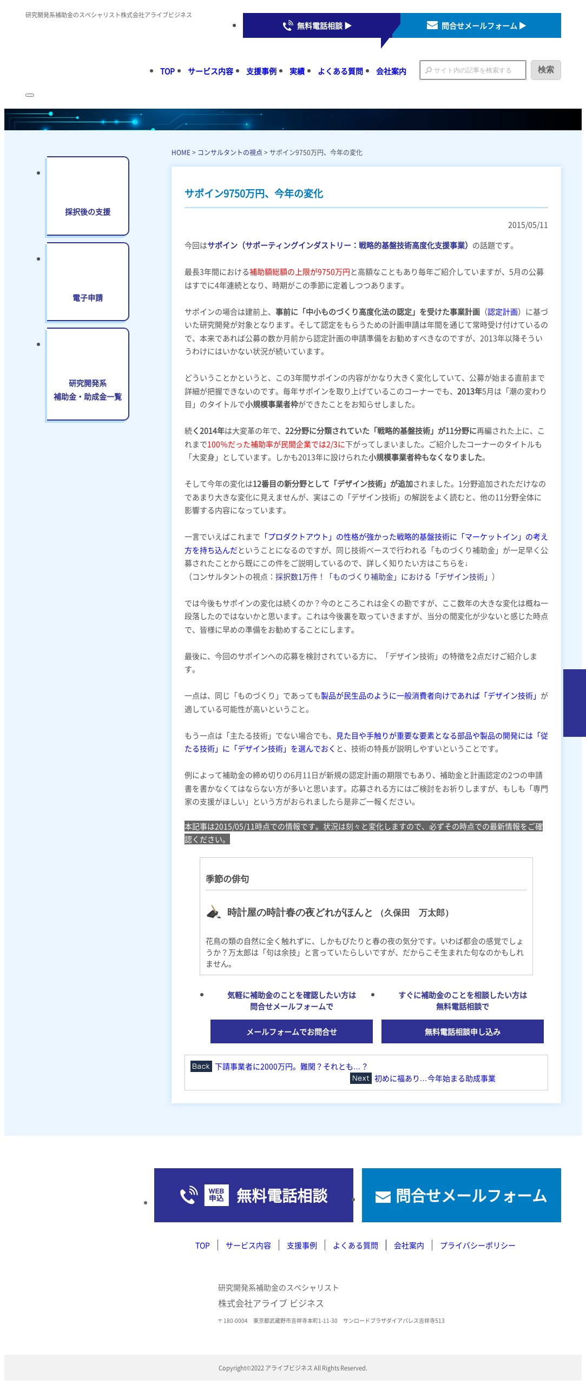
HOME (181, 152)
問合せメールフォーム (471, 1195)
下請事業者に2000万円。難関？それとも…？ (291, 1066)
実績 (297, 70)
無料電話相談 (281, 1195)
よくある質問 (340, 70)
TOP (167, 70)
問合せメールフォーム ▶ (484, 25)
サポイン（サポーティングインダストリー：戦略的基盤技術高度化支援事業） (339, 244)
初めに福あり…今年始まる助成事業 (435, 1078)
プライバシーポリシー (478, 1245)
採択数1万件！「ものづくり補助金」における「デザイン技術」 (383, 576)
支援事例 (261, 70)
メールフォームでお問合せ (291, 1031)
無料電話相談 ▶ (324, 25)
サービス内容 (210, 70)
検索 (546, 69)
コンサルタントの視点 (229, 152)
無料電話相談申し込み (463, 1031)
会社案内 (391, 70)
